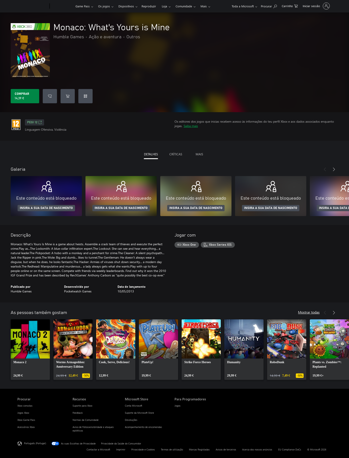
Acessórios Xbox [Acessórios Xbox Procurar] (26, 427)
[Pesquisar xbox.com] (269, 6)
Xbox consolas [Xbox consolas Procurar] (24, 405)
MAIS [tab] (199, 154)
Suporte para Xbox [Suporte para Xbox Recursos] (82, 405)
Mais (204, 6)
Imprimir (120, 449)
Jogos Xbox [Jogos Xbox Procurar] (23, 412)
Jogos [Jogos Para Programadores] (177, 405)
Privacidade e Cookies (143, 449)
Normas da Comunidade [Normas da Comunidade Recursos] (86, 419)
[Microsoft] (32, 6)
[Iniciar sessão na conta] (316, 6)
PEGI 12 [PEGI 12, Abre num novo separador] (34, 122)
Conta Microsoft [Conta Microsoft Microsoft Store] (133, 405)
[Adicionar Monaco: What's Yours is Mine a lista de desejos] (50, 96)
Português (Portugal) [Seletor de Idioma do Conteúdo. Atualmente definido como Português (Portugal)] (35, 443)
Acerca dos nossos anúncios (257, 449)
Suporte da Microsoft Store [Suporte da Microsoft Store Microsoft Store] (139, 412)
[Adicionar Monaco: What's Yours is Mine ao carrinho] (68, 96)
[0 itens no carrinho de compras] (290, 5)
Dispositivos (126, 6)
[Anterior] (325, 169)
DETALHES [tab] (151, 154)
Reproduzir (149, 6)
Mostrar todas (309, 312)
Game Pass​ (82, 6)
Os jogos (104, 6)
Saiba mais (191, 126)
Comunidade (184, 6)
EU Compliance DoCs (289, 449)
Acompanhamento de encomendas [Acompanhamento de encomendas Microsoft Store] (143, 427)
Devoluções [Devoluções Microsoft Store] (131, 419)
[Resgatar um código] (85, 96)
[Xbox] (62, 6)
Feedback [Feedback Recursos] (78, 412)
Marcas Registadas (199, 449)
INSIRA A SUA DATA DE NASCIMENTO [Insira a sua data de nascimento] (46, 208)
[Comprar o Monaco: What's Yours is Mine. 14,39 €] (25, 96)
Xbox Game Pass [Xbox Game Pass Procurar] (26, 419)
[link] (30, 349)
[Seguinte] (333, 169)
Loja (164, 6)
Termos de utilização (172, 449)
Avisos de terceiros (226, 449)
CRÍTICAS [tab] (175, 154)
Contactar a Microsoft (98, 449)
